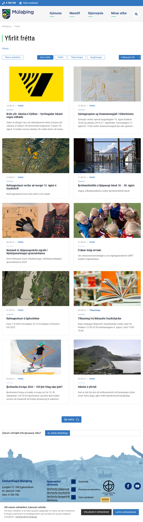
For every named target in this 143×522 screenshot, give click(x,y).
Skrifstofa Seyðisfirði (58, 492)
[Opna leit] (136, 14)
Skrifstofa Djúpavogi (58, 489)
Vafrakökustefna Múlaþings (26, 517)
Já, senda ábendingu (57, 433)
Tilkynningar (77, 57)
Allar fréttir (45, 57)
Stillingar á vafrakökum (96, 512)
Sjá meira (69, 419)
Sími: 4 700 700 (10, 494)
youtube (137, 486)
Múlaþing (6, 26)
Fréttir (17, 26)
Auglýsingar (96, 57)
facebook (128, 486)
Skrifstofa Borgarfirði (58, 496)
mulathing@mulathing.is (15, 498)
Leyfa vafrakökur (126, 512)
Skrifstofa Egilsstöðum (54, 502)
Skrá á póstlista (12, 57)
